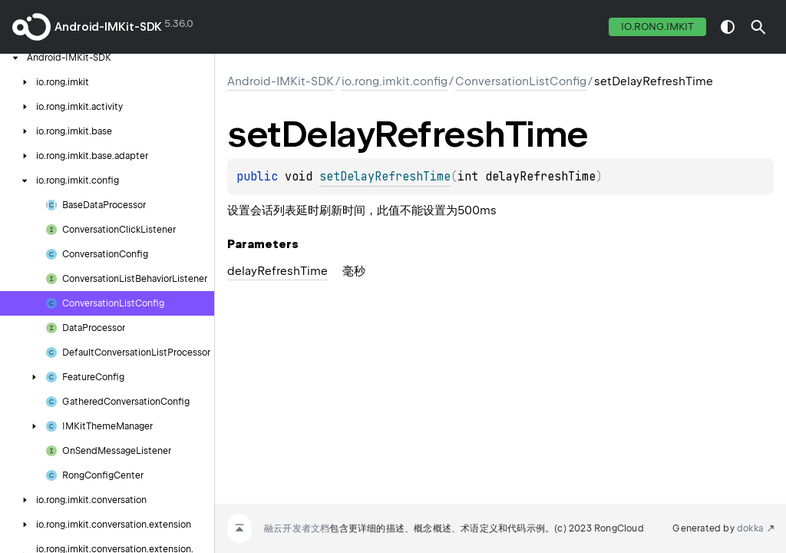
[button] (758, 27)
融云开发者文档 (296, 528)
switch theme (727, 27)
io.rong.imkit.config (394, 81)
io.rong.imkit (657, 26)
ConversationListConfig (520, 81)
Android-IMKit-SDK (108, 27)
